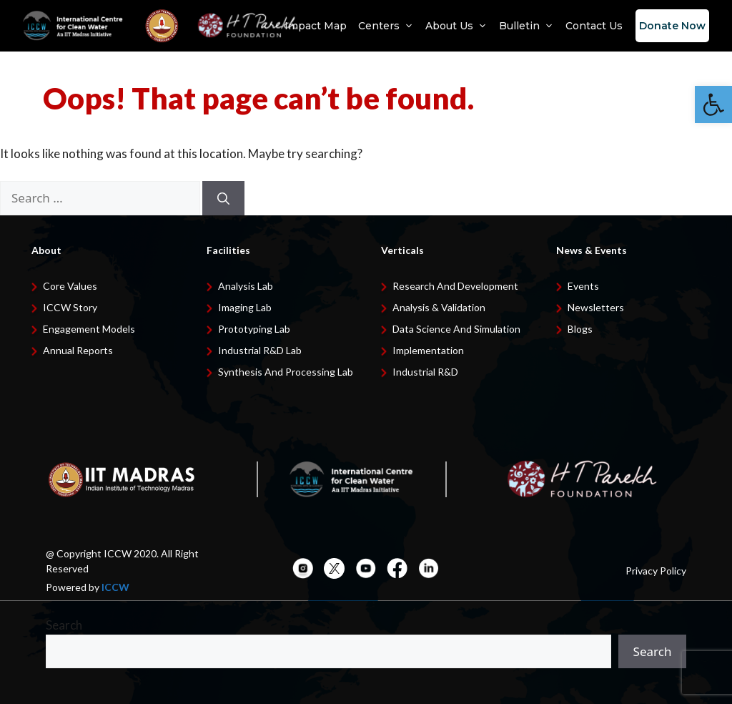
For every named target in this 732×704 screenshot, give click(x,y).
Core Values (70, 286)
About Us (456, 25)
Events (583, 286)
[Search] (223, 198)
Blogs (580, 329)
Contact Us (594, 25)
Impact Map (316, 25)
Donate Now (672, 25)
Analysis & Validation (438, 307)
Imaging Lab (245, 307)
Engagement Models (89, 329)
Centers (386, 25)
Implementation (428, 350)
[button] (713, 104)
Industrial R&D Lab (260, 350)
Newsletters (596, 307)
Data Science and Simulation (456, 329)
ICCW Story (70, 307)
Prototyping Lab (254, 329)
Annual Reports (78, 350)
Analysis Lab (245, 286)
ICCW (115, 587)
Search (64, 624)
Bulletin (526, 25)
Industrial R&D (425, 372)
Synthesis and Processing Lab (285, 372)
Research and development (455, 286)
